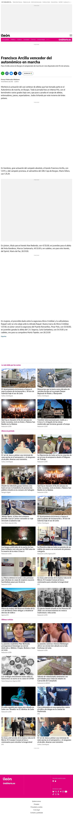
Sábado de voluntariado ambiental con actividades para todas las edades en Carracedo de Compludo (52, 679)
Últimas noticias (7, 620)
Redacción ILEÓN (6, 426)
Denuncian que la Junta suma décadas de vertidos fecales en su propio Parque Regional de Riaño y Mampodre (53, 391)
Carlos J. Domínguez (7, 396)
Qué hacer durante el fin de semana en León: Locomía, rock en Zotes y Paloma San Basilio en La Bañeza (18, 422)
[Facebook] (7, 73)
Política (13, 39)
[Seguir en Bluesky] (53, 791)
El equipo (36, 804)
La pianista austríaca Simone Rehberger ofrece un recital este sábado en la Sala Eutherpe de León (52, 646)
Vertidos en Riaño (46, 2)
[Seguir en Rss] (58, 794)
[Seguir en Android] (53, 781)
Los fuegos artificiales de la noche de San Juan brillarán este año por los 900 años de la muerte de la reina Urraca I (18, 549)
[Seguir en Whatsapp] (56, 794)
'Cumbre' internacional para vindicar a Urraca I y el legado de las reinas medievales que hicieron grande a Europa (53, 422)
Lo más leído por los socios (11, 365)
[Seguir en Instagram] (63, 791)
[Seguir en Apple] (55, 781)
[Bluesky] (11, 73)
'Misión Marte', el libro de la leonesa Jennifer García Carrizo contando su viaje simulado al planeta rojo (17, 519)
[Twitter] (15, 73)
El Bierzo (49, 39)
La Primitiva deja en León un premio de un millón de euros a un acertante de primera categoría (54, 549)
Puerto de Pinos (54, 2)
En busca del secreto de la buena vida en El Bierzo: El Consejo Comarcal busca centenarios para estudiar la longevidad (54, 580)
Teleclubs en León (26, 2)
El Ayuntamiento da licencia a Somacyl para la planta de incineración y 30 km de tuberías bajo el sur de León (17, 391)
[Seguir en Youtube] (66, 791)
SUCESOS (61, 2)
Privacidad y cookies (36, 807)
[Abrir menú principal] (71, 35)
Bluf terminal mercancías (36, 2)
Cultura (19, 39)
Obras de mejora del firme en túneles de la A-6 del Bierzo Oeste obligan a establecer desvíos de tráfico (18, 611)
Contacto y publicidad (36, 812)
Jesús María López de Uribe (9, 523)
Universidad (41, 39)
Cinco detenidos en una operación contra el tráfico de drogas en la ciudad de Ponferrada (53, 709)
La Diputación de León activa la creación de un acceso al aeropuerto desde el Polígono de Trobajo (54, 457)
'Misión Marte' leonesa (17, 2)
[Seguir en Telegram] (60, 791)
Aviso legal (36, 810)
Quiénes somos (36, 801)
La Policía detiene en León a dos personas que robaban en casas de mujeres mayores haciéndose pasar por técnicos (17, 580)
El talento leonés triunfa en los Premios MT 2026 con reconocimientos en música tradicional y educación (54, 611)
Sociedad (26, 39)
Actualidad (5, 39)
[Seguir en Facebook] (58, 791)
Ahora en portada (7, 431)
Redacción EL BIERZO (43, 683)
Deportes (3, 336)
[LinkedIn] (19, 73)
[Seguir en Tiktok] (53, 794)
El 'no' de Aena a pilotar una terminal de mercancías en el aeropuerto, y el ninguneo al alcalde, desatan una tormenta (18, 457)
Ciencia (33, 39)
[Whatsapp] (2, 73)
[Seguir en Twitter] (56, 791)
